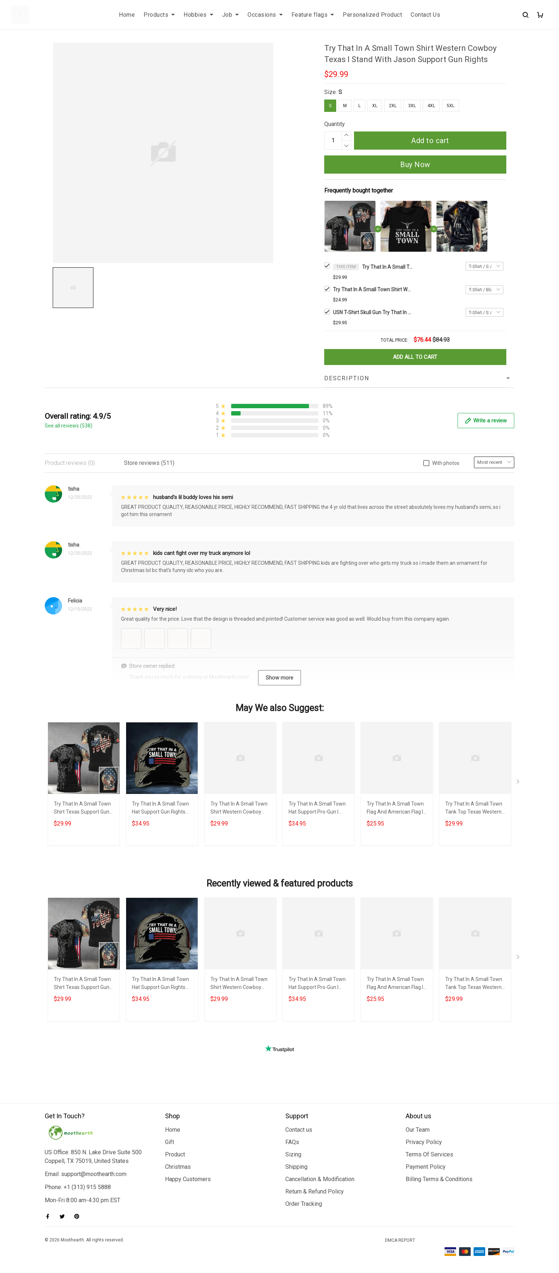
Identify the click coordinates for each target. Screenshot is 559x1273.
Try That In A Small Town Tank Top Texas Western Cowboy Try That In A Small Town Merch (473, 808)
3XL (412, 105)
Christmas (178, 1166)
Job (230, 14)
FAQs (292, 1142)
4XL (431, 105)
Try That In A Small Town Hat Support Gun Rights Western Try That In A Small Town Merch (160, 808)
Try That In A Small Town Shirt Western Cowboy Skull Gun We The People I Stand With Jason (239, 808)
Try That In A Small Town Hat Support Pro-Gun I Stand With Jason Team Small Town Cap (317, 808)
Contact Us (425, 14)
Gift (169, 1142)
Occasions (265, 14)
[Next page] (518, 783)
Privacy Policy (424, 1142)
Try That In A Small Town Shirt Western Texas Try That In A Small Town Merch (373, 289)
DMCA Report (400, 1240)
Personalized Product (372, 14)
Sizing (293, 1154)
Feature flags (312, 14)
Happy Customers (188, 1179)
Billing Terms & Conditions (439, 1179)
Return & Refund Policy (314, 1191)
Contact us (298, 1129)
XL (374, 105)
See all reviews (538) (68, 426)
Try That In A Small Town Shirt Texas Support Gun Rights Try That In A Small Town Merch (83, 808)
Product (175, 1154)
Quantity (334, 124)
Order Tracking (303, 1203)
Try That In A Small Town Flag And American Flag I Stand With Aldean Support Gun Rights (395, 808)
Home (127, 14)
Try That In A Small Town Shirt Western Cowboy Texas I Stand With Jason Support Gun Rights (387, 267)
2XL (393, 105)
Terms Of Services (429, 1154)
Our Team (418, 1129)
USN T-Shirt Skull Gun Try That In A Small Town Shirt (373, 312)
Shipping (296, 1166)
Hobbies (198, 14)
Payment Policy (426, 1166)
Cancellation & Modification (319, 1179)
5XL (450, 105)
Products (159, 14)
